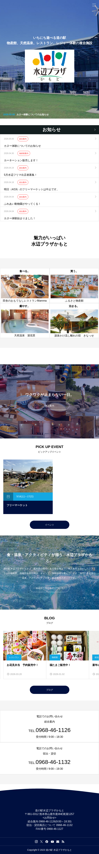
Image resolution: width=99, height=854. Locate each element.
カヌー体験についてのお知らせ (32, 114)
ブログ (49, 689)
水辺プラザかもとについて (49, 588)
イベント (49, 524)
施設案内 (49, 405)
